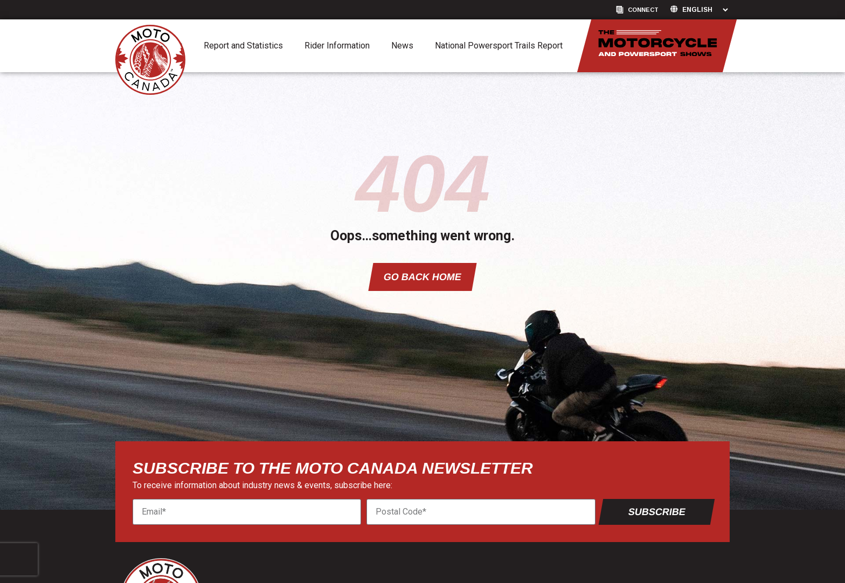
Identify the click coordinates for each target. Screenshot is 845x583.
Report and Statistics (243, 45)
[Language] (705, 9)
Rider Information (337, 45)
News (402, 45)
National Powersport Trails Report (499, 45)
